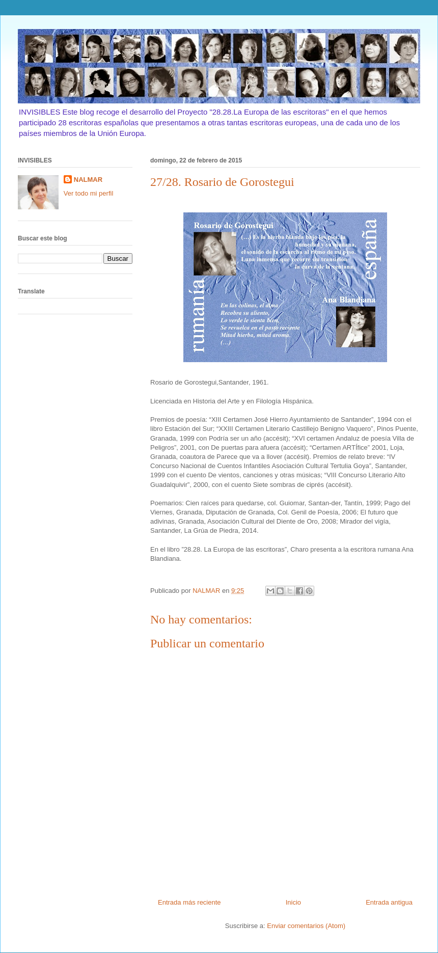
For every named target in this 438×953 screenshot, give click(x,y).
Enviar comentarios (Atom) (306, 926)
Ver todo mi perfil (89, 193)
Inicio (293, 902)
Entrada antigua (389, 902)
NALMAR (88, 179)
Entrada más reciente (189, 902)
